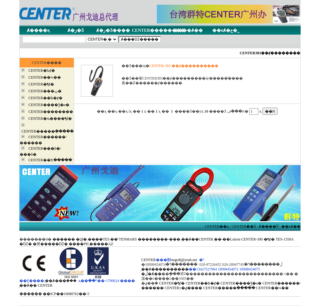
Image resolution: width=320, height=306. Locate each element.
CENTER (45, 285)
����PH (78, 244)
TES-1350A (284, 239)
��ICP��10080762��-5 (66, 294)
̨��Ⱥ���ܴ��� (61, 281)
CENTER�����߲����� (48, 131)
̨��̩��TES (98, 239)
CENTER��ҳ (217, 226)
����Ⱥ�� (188, 30)
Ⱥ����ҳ (38, 30)
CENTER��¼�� (44, 77)
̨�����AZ (101, 244)
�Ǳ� (25, 244)
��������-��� (159, 239)
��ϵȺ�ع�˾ (225, 30)
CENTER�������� (158, 30)
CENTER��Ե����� (50, 160)
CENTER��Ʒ (244, 226)
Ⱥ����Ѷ (269, 226)
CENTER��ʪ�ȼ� (45, 98)
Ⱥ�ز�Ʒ (76, 30)
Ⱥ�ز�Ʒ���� (113, 30)
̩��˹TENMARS (123, 239)
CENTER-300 (252, 239)
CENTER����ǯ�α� (48, 105)
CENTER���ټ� (45, 91)
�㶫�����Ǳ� (50, 244)
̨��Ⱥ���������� (165, 269)
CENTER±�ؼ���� (183, 288)
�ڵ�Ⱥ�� (151, 274)
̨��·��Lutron (227, 239)
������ (63, 239)
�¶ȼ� (269, 239)
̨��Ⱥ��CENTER (197, 239)
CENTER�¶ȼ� (41, 84)
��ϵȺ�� (291, 226)
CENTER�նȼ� (41, 70)
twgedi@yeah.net (184, 260)
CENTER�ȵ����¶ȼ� (50, 118)
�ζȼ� (81, 239)
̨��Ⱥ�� (28, 285)
